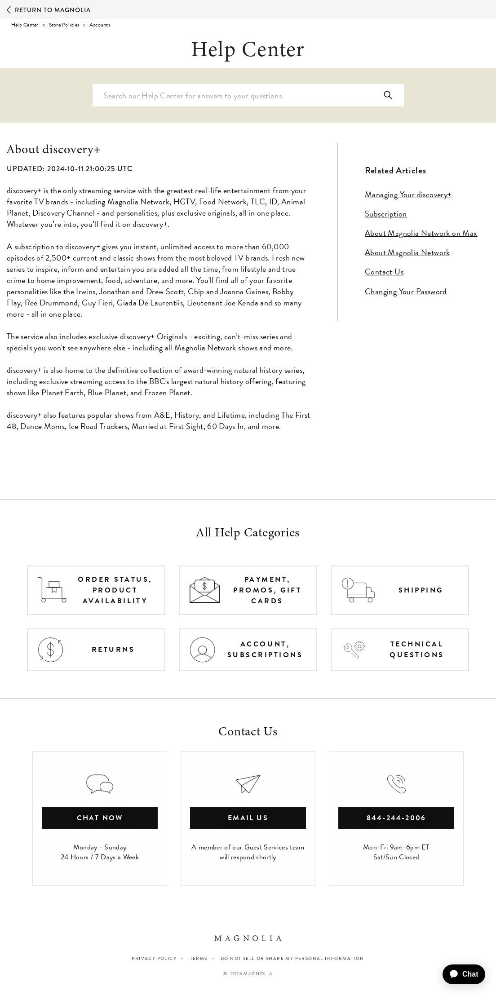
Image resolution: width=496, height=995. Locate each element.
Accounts (99, 25)
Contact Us (384, 271)
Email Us (248, 818)
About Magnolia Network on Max (421, 233)
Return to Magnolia (49, 10)
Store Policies (64, 25)
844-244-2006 (396, 818)
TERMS (199, 958)
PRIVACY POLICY (154, 958)
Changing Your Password (406, 291)
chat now (100, 818)
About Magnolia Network (407, 252)
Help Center (25, 25)
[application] (460, 974)
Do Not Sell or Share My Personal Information (292, 958)
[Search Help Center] (248, 95)
